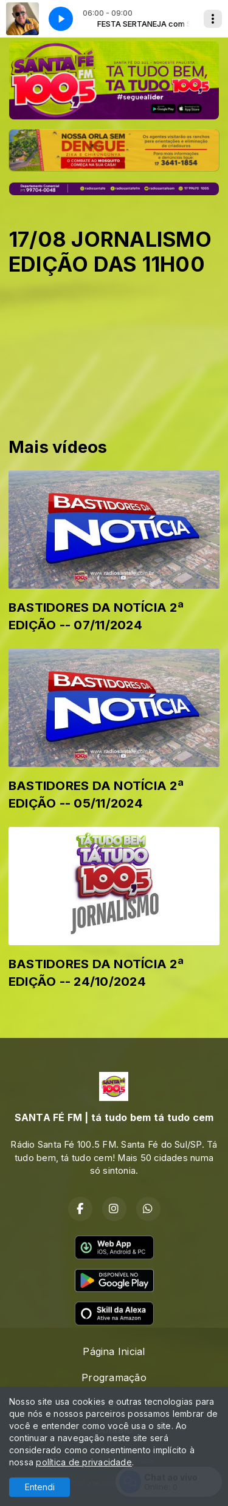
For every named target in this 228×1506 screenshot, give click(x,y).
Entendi (40, 1487)
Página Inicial (114, 1351)
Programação (114, 1377)
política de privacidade (84, 1462)
